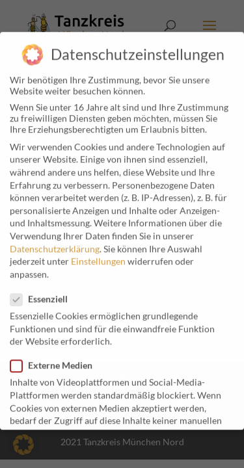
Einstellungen (98, 254)
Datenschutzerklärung (55, 242)
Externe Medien (56, 358)
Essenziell (44, 292)
